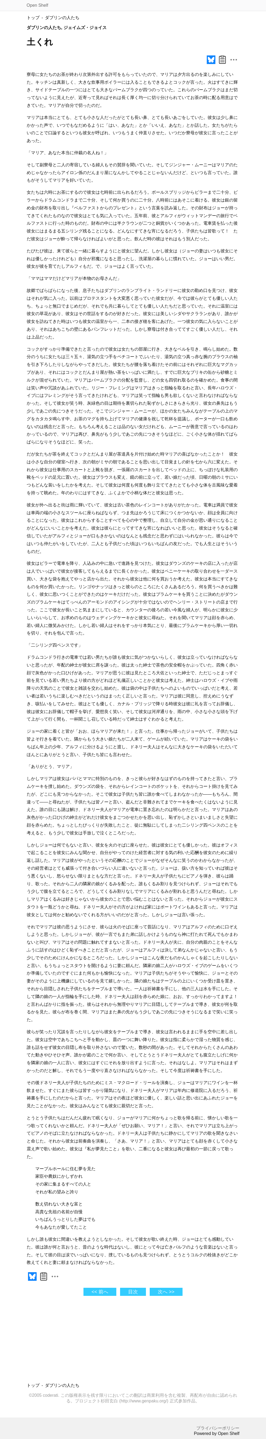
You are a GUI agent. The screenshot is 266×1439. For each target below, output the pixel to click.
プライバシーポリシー (217, 1428)
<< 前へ (100, 1292)
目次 (133, 1292)
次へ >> (166, 1292)
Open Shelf (37, 5)
